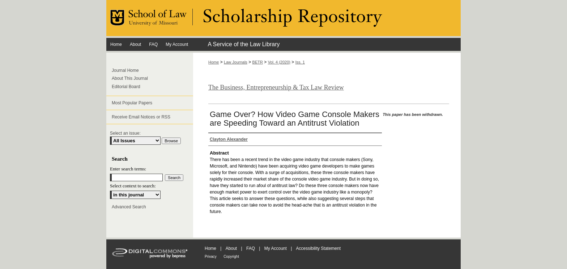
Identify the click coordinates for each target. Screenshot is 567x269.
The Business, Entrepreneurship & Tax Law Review (276, 87)
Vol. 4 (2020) (279, 62)
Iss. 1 (300, 62)
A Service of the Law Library (244, 44)
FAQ (250, 248)
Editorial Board (126, 86)
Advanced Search (129, 206)
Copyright (231, 257)
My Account (275, 248)
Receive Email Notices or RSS (141, 117)
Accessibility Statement (318, 248)
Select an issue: (125, 133)
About (231, 248)
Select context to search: (133, 185)
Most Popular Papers (132, 102)
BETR (257, 62)
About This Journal (130, 78)
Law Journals (235, 62)
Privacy (211, 257)
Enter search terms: (128, 169)
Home (213, 62)
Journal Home (125, 70)
